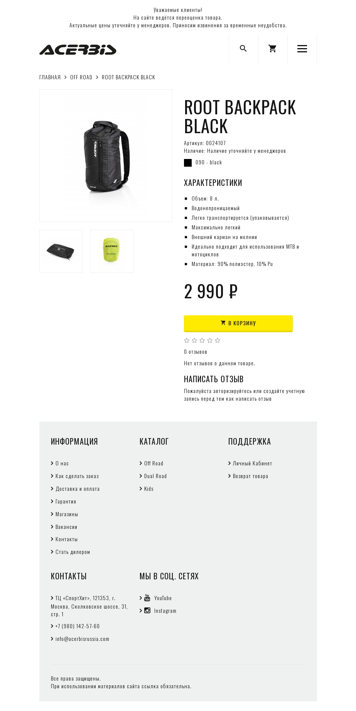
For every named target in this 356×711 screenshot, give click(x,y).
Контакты (67, 539)
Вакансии (67, 526)
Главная (50, 77)
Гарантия (66, 501)
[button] (272, 50)
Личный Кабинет (252, 463)
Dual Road (155, 476)
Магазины (67, 514)
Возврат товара (250, 476)
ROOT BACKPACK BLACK (128, 77)
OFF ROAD (81, 77)
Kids (149, 488)
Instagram (160, 610)
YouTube (158, 598)
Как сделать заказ (77, 476)
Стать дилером (73, 551)
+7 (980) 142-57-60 (78, 626)
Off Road (154, 463)
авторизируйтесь (232, 390)
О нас (62, 463)
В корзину (238, 323)
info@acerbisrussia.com (83, 638)
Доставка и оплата (78, 488)
